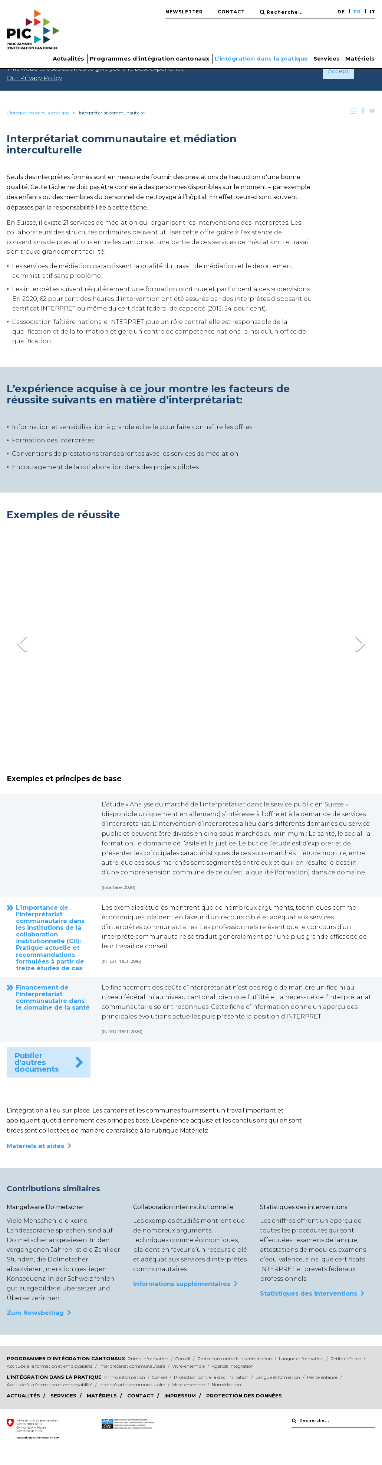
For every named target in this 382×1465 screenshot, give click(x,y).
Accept (338, 71)
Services (326, 58)
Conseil (183, 1358)
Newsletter (184, 11)
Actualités (24, 1396)
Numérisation (226, 1384)
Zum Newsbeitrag (35, 1312)
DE (341, 11)
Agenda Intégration (233, 1366)
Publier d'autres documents (36, 1062)
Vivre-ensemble (189, 1366)
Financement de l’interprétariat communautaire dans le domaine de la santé (53, 997)
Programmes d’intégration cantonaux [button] (150, 58)
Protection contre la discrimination (235, 1358)
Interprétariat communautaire (132, 1366)
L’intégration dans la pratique (38, 113)
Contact (231, 11)
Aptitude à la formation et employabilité (50, 1366)
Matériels (360, 58)
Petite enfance (346, 1358)
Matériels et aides (35, 1146)
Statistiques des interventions (308, 1293)
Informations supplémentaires (181, 1283)
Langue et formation (302, 1358)
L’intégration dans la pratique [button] (261, 58)
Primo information (148, 1358)
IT (372, 11)
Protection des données (244, 1396)
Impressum (180, 1396)
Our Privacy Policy (34, 78)
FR (357, 11)
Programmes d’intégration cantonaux (66, 1358)
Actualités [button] (69, 58)
